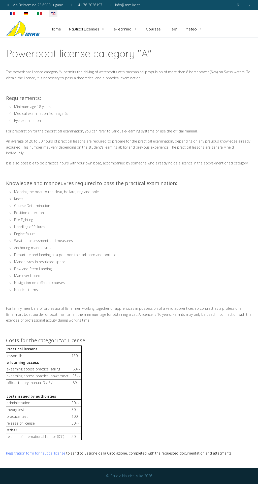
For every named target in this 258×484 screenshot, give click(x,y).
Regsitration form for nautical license (35, 453)
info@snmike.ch (128, 5)
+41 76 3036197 (89, 5)
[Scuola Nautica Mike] (23, 29)
